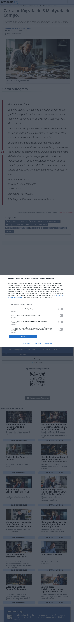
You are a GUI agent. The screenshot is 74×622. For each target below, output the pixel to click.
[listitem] (37, 305)
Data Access (37, 343)
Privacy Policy (48, 343)
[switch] (60, 309)
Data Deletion (26, 343)
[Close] (70, 279)
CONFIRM (23, 336)
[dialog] (37, 311)
